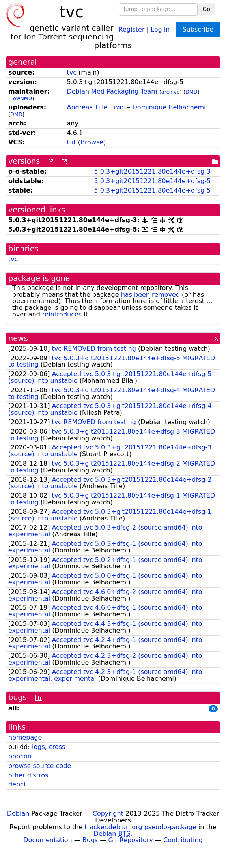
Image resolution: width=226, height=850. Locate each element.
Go (206, 9)
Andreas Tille (87, 107)
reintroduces (62, 314)
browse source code (39, 765)
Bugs (90, 840)
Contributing (183, 840)
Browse (91, 142)
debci (16, 784)
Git (71, 142)
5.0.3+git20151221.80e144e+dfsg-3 (152, 171)
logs (38, 747)
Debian (18, 813)
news (18, 338)
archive (170, 92)
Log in (160, 29)
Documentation (47, 840)
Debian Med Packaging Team (112, 91)
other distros (28, 775)
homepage (25, 737)
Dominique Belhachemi (168, 107)
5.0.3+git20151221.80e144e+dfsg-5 (152, 181)
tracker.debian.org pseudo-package (140, 827)
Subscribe (197, 29)
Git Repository (130, 840)
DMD (191, 92)
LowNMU (21, 98)
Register (132, 29)
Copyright (108, 813)
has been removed (150, 294)
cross (57, 747)
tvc (72, 72)
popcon (20, 756)
